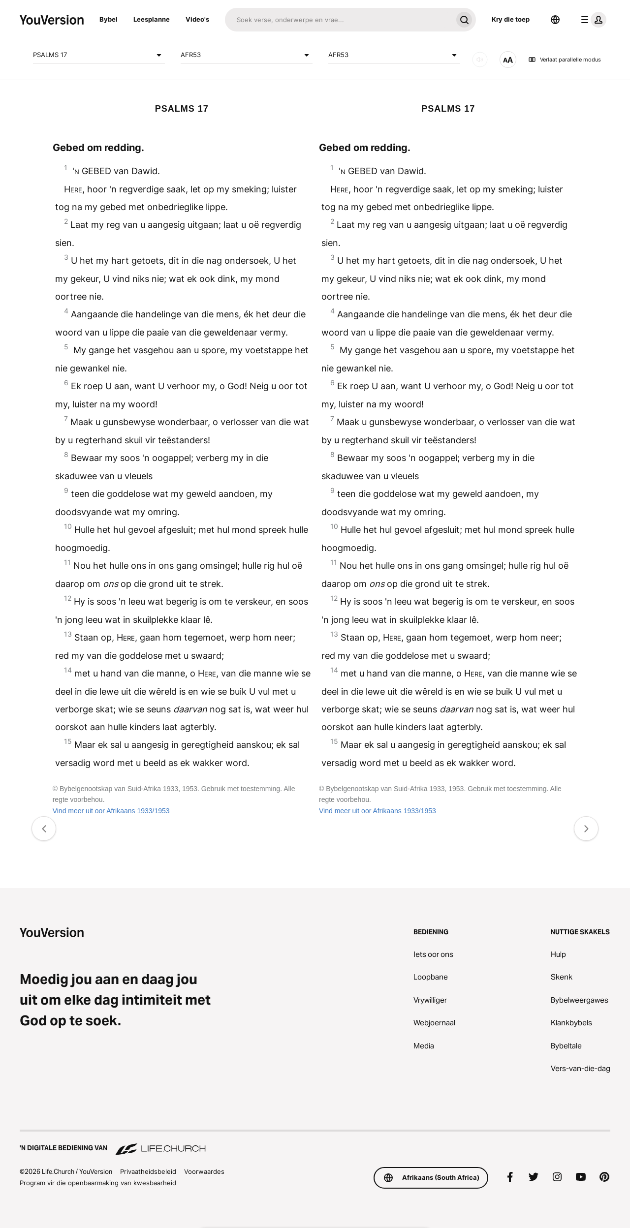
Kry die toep (511, 19)
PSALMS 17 (99, 55)
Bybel (108, 19)
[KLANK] (480, 59)
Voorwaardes (204, 1171)
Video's (197, 19)
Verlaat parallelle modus (564, 59)
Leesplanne (151, 19)
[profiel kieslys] (591, 20)
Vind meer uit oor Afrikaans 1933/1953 (111, 811)
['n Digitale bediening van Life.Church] (315, 1143)
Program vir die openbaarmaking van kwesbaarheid (98, 1183)
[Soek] (338, 20)
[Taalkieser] (555, 20)
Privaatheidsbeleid (148, 1171)
